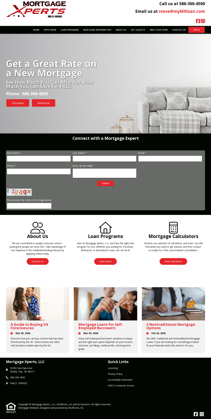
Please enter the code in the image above (29, 200)
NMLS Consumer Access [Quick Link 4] (121, 385)
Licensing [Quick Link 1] (113, 368)
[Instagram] (203, 21)
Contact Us (179, 29)
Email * (142, 153)
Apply (196, 29)
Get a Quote (138, 29)
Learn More (105, 261)
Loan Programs (70, 29)
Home (36, 29)
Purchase (18, 103)
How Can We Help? (82, 165)
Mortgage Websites (29, 407)
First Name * (14, 153)
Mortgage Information (97, 29)
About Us (121, 29)
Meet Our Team (159, 29)
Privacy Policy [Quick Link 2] (115, 373)
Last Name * (79, 153)
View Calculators (173, 261)
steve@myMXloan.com (182, 11)
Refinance (43, 103)
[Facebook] (198, 21)
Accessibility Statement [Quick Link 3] (120, 379)
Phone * (11, 165)
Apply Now (50, 29)
